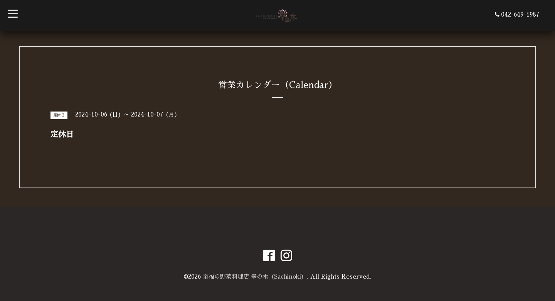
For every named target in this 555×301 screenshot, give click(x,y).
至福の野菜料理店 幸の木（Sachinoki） (255, 276)
